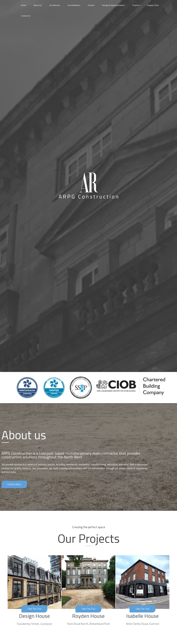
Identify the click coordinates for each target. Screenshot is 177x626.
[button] (14, 484)
